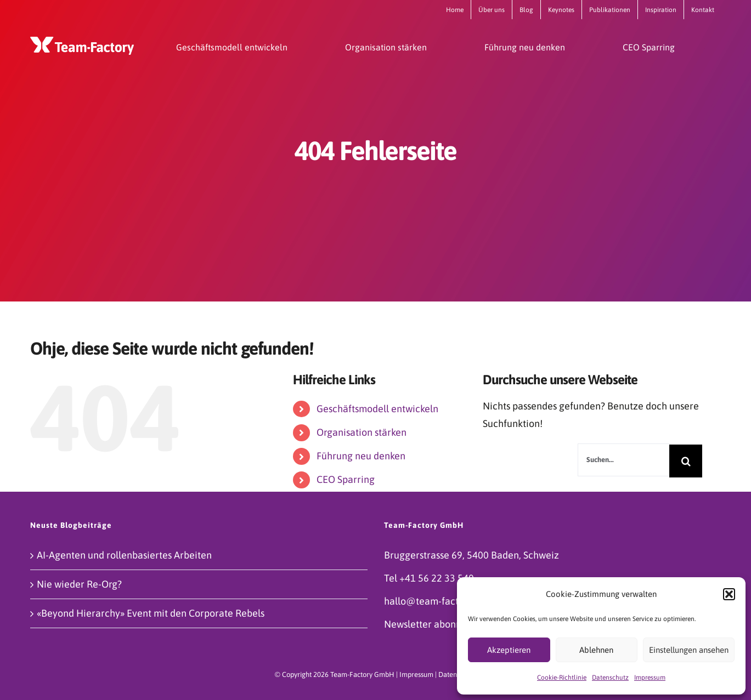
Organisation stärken (361, 432)
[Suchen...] (623, 459)
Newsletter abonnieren (434, 624)
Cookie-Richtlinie (561, 677)
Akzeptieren (508, 650)
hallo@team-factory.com (438, 601)
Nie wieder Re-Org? (79, 584)
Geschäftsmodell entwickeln (377, 408)
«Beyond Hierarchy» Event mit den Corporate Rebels (150, 613)
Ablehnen (596, 650)
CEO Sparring (346, 479)
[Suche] (685, 461)
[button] (729, 594)
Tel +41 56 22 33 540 (429, 578)
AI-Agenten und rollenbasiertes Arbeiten (124, 555)
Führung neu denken (361, 456)
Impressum (649, 677)
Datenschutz (610, 677)
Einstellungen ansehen (689, 650)
